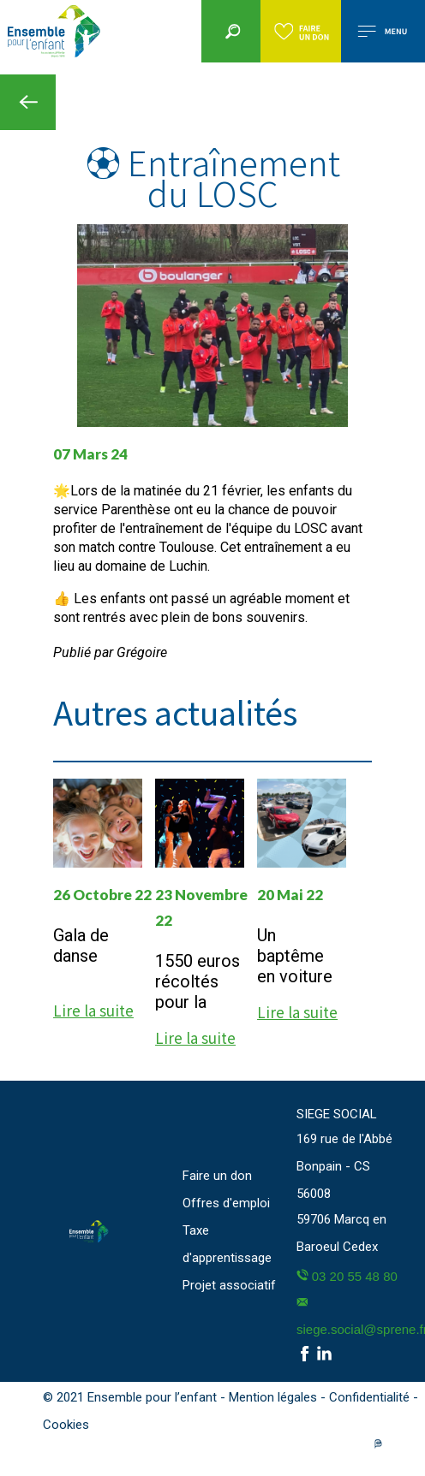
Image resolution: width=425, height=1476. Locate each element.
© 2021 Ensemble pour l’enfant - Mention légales (181, 1397)
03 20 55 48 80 (347, 1276)
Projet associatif (229, 1285)
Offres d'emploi (226, 1203)
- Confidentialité (366, 1397)
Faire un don (217, 1175)
